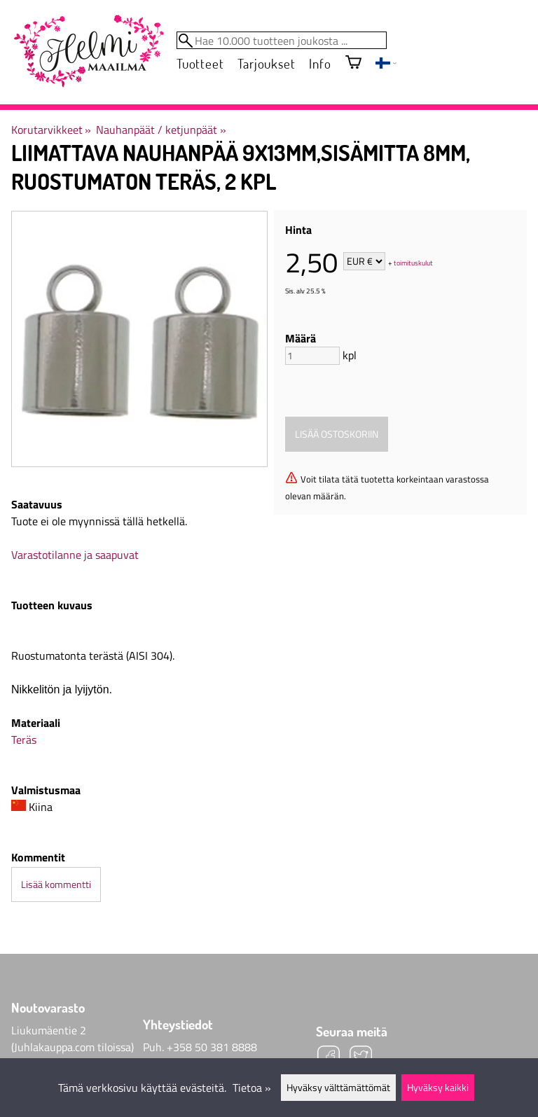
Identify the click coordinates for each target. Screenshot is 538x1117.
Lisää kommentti (56, 884)
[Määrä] (312, 356)
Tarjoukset (266, 63)
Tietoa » (252, 1087)
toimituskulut (413, 262)
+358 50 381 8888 (212, 1047)
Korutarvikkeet (51, 129)
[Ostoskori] (353, 63)
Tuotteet (200, 63)
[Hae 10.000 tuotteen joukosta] (282, 40)
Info (320, 63)
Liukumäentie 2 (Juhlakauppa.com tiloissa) (72, 1038)
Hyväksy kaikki (438, 1087)
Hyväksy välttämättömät (338, 1087)
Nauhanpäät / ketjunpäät (161, 129)
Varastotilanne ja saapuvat (75, 554)
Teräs (23, 739)
